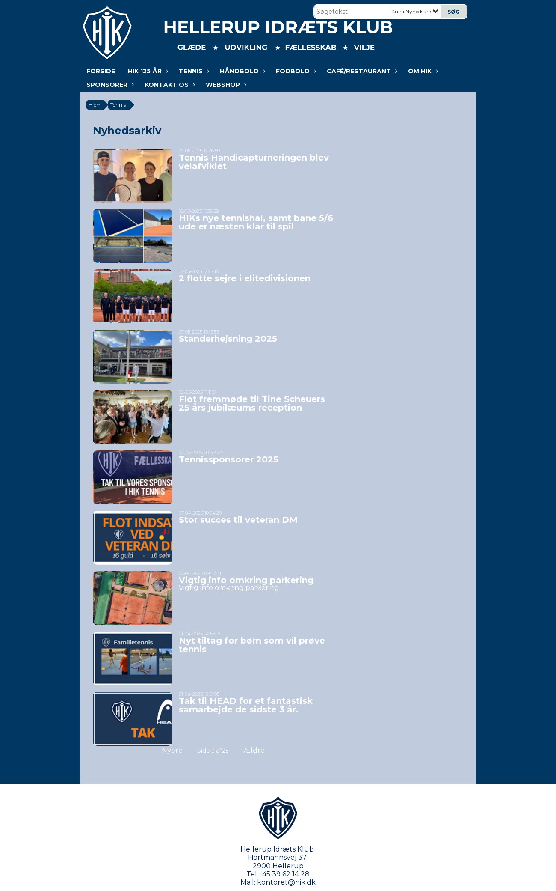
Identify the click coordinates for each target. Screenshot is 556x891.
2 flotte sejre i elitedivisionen (245, 278)
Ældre (260, 750)
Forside (100, 71)
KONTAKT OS (169, 85)
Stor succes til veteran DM (238, 520)
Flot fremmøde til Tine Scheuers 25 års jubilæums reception (252, 403)
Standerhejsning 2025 (228, 339)
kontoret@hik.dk (286, 882)
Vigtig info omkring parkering (246, 580)
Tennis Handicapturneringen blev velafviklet (254, 161)
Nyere (167, 750)
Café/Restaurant (361, 71)
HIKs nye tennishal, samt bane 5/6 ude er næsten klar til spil (256, 222)
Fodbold (295, 71)
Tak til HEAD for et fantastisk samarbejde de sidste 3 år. (246, 705)
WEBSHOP (225, 85)
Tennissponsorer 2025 (228, 459)
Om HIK (422, 71)
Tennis (193, 71)
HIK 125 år (147, 71)
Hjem (95, 104)
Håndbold (241, 71)
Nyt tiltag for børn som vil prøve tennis (252, 644)
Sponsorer (109, 85)
